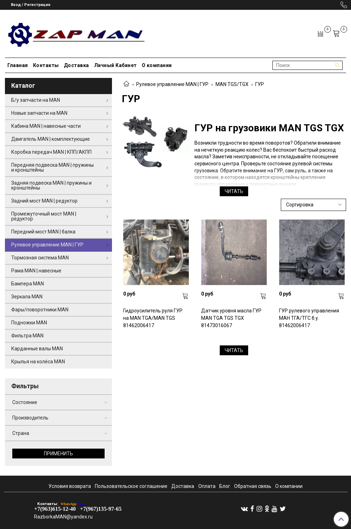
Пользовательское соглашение (131, 486)
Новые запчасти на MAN (39, 113)
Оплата (207, 486)
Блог (224, 486)
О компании (157, 65)
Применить (58, 453)
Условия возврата (69, 486)
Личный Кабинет (115, 65)
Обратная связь (252, 486)
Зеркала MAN (26, 296)
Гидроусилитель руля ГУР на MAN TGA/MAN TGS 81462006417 (153, 318)
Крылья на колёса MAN (38, 361)
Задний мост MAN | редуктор (44, 201)
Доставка (76, 65)
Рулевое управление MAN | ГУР (172, 84)
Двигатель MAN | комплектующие (50, 139)
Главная (17, 65)
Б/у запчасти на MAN (35, 100)
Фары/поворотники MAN (39, 309)
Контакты (46, 65)
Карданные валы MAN (37, 348)
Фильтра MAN (27, 335)
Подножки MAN (29, 322)
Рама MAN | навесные (36, 270)
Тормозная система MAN (40, 257)
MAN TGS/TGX (232, 84)
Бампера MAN (27, 283)
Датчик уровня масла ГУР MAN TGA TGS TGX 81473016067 (231, 318)
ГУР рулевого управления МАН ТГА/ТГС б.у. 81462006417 (309, 318)
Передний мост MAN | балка (43, 231)
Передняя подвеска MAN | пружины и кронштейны (52, 167)
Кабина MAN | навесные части (46, 126)
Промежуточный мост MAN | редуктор (43, 216)
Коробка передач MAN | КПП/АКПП (51, 152)
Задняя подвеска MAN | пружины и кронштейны (51, 185)
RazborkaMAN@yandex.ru (63, 517)
